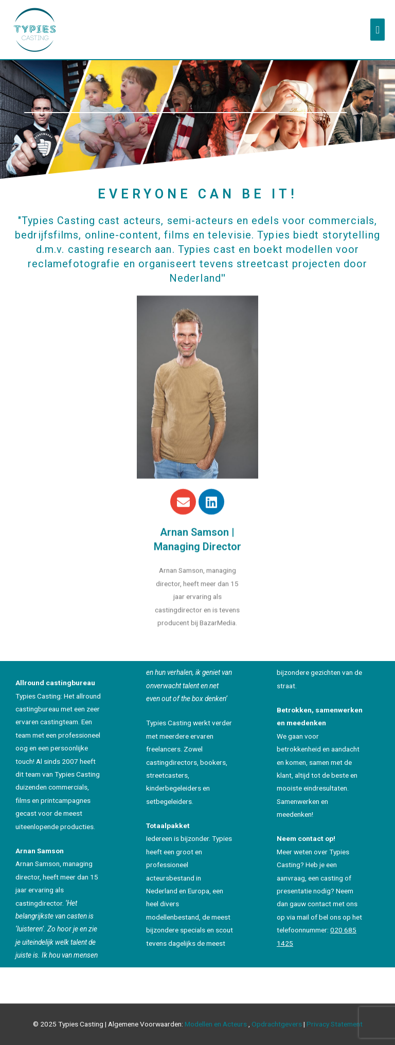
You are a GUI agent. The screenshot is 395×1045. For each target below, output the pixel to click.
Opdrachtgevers (277, 1024)
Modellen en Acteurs (216, 1024)
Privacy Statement (335, 1024)
